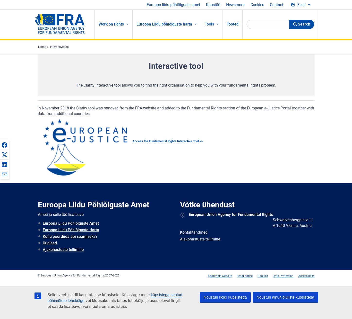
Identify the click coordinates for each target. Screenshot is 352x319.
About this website (220, 276)
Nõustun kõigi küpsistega (225, 297)
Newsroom (235, 4)
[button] (4, 145)
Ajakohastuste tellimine (63, 249)
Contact (276, 4)
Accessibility (306, 276)
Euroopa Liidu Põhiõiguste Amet (71, 223)
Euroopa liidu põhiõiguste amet (173, 4)
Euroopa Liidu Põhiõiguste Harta (71, 230)
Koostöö (213, 4)
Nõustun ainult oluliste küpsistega (285, 297)
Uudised (50, 243)
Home (42, 47)
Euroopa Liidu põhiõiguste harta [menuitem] (164, 24)
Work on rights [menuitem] (111, 24)
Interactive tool (59, 47)
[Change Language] (300, 4)
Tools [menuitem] (209, 24)
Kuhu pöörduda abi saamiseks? (70, 236)
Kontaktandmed (193, 232)
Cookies (257, 4)
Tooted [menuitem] (233, 24)
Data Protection (283, 276)
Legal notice (245, 276)
